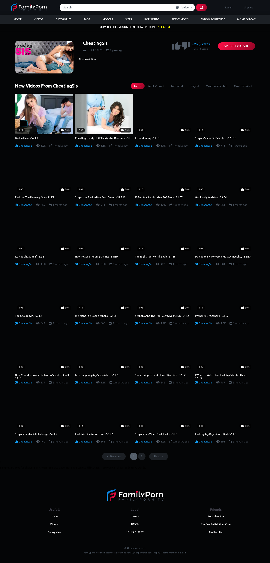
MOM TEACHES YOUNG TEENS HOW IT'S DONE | (135, 26)
